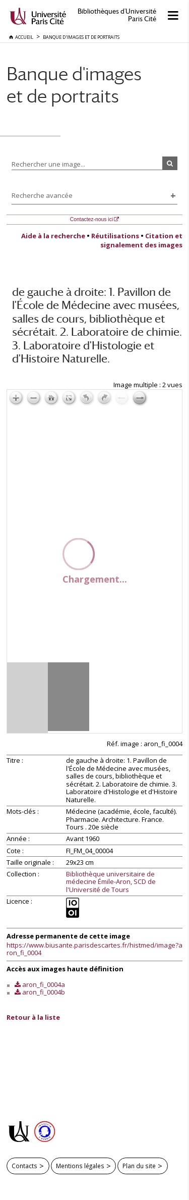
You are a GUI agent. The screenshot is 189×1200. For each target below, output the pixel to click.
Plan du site (139, 1166)
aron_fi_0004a (43, 984)
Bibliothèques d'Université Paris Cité (117, 15)
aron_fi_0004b (43, 992)
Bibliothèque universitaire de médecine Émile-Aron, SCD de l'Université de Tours (111, 882)
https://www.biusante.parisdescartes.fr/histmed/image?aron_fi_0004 (94, 949)
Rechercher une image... (48, 164)
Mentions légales (80, 1166)
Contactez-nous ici (91, 219)
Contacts (24, 1166)
